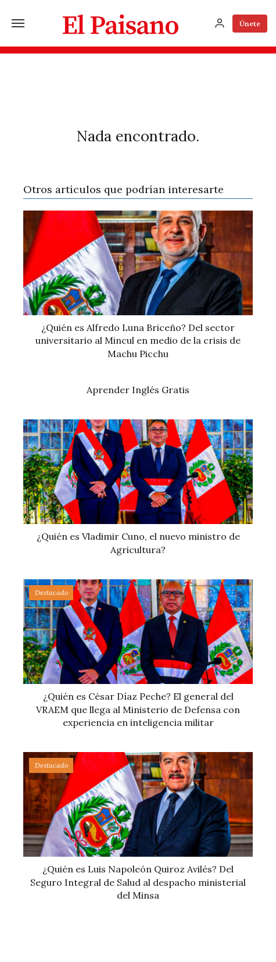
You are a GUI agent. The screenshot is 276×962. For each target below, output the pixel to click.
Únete (249, 23)
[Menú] (18, 23)
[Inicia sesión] (219, 23)
